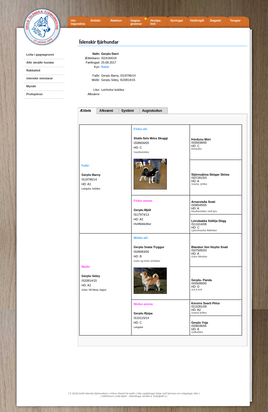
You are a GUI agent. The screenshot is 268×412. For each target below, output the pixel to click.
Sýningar (176, 20)
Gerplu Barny (110, 75)
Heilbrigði (197, 20)
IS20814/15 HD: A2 (91, 280)
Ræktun (116, 20)
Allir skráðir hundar (40, 62)
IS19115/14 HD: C (143, 318)
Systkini (127, 111)
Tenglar (235, 20)
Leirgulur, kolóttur (91, 188)
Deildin (96, 20)
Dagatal (215, 20)
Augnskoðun (152, 111)
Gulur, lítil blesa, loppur (94, 289)
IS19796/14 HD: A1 (91, 179)
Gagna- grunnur (136, 22)
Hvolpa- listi (155, 22)
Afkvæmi (106, 111)
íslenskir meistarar (39, 78)
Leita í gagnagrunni (40, 54)
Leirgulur (138, 327)
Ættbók (85, 111)
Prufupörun (34, 94)
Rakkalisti (33, 70)
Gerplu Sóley (109, 80)
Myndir (31, 86)
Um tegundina (78, 22)
